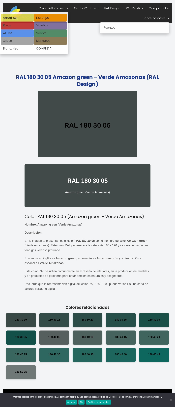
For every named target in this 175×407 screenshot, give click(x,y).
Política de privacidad (98, 402)
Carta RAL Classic (52, 8)
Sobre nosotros (154, 18)
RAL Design (112, 8)
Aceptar (71, 402)
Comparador (159, 8)
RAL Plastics (134, 8)
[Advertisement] (87, 48)
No (81, 402)
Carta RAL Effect (86, 8)
